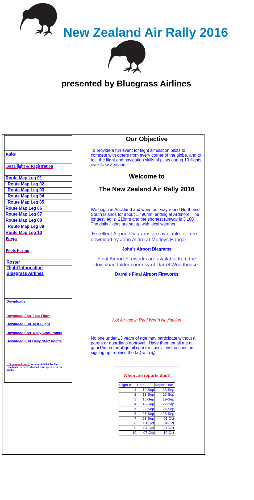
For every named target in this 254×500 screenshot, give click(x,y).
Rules (11, 154)
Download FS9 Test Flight (28, 316)
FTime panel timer (18, 364)
